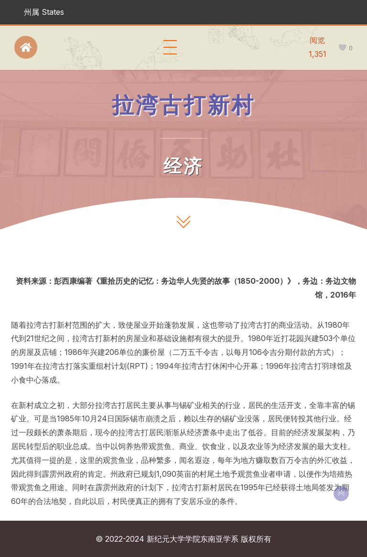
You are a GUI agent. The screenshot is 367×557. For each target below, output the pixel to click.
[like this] (342, 48)
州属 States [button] (44, 12)
